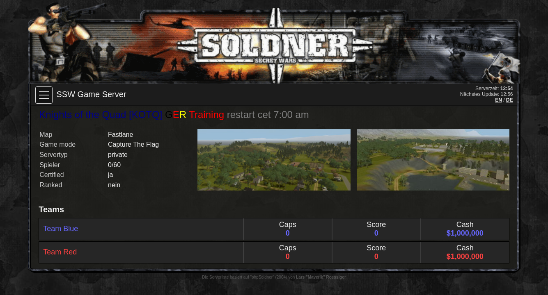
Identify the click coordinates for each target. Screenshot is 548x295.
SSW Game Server (91, 94)
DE (509, 100)
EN (498, 100)
